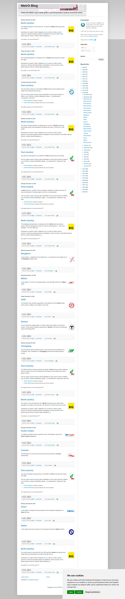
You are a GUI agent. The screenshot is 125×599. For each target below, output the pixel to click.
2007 (83, 185)
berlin (49, 46)
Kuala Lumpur (27, 431)
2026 (83, 67)
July (85, 152)
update (59, 32)
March (86, 161)
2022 (83, 76)
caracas (50, 465)
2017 (83, 88)
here (45, 32)
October (86, 145)
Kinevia (56, 587)
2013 (83, 171)
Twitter (91, 39)
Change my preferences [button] (92, 592)
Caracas (25, 450)
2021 (83, 79)
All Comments (86, 50)
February (86, 163)
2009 (83, 180)
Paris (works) (27, 85)
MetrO (99, 23)
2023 (83, 74)
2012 (83, 173)
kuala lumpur (51, 445)
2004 (83, 192)
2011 (83, 175)
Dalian (24, 525)
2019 (83, 83)
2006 (83, 187)
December (87, 94)
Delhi (23, 299)
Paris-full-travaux (29, 102)
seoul (49, 520)
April (85, 159)
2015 (83, 92)
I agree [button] (71, 592)
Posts (84, 47)
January (86, 166)
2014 (83, 169)
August (86, 150)
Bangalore (26, 253)
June (85, 154)
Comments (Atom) (33, 579)
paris (49, 114)
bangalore (50, 270)
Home (48, 577)
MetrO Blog (29, 5)
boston (50, 338)
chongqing (51, 360)
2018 (83, 85)
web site (91, 36)
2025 (83, 69)
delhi (49, 316)
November (87, 97)
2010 (83, 178)
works (53, 46)
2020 (83, 81)
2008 (83, 182)
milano (50, 291)
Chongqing (26, 346)
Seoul (23, 507)
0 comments (39, 46)
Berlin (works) (27, 23)
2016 (83, 90)
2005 (83, 189)
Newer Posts (25, 577)
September (87, 147)
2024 (83, 72)
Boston (24, 322)
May (85, 157)
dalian (49, 543)
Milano (24, 278)
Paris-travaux (28, 100)
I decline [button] (79, 592)
